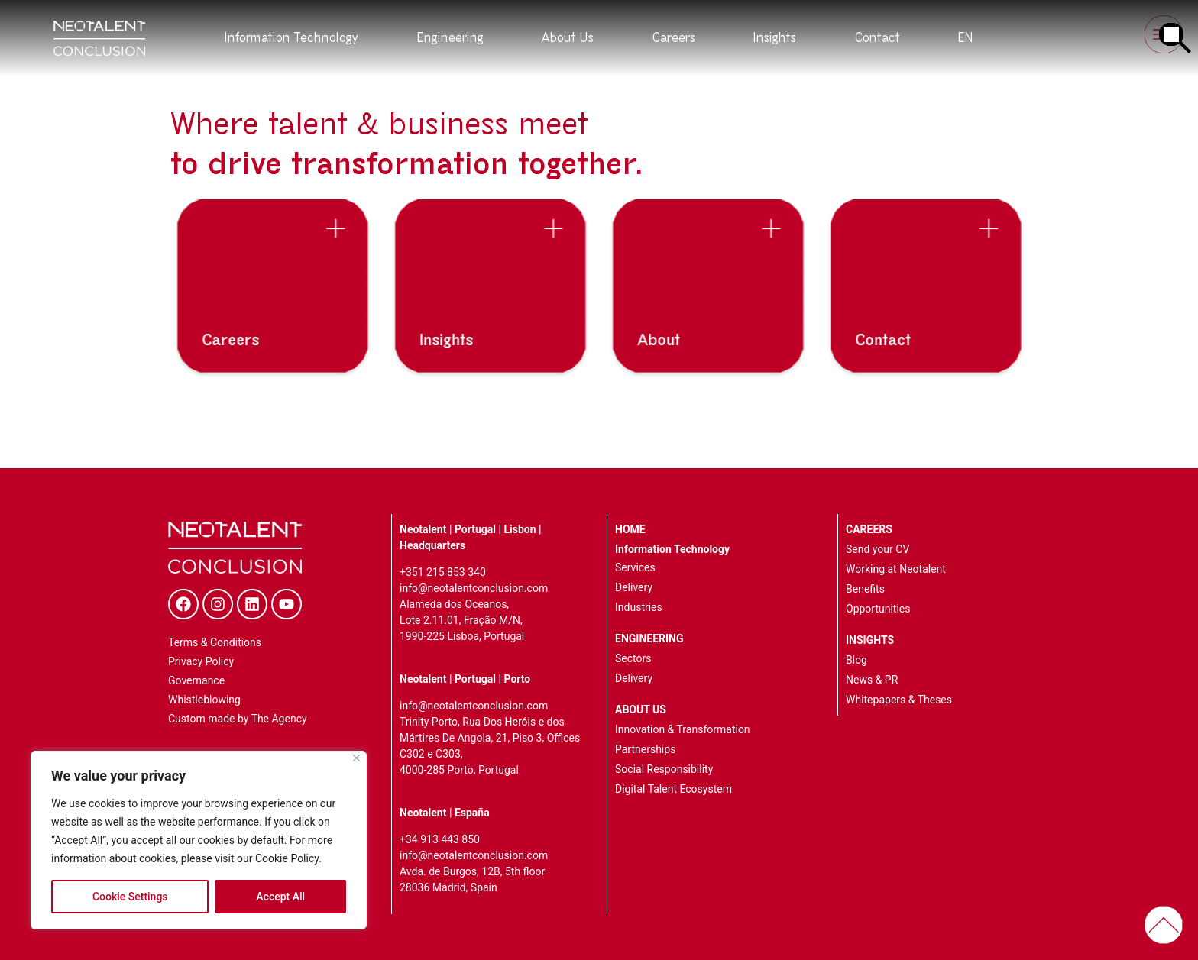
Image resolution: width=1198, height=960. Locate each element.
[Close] (356, 758)
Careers (673, 38)
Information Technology (291, 38)
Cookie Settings (130, 897)
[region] (199, 840)
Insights (774, 38)
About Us (568, 38)
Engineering (450, 38)
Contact (877, 38)
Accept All (280, 897)
